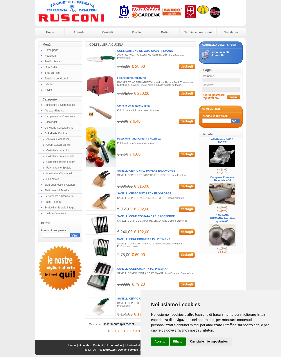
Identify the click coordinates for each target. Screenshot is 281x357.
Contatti (107, 32)
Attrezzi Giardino (54, 110)
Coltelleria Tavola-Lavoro (60, 161)
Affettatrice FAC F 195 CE (222, 141)
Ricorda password (213, 95)
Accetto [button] (160, 341)
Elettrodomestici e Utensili (60, 184)
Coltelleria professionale (60, 156)
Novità (48, 89)
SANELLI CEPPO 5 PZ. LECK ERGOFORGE (144, 193)
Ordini (165, 32)
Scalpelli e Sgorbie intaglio (60, 207)
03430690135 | (108, 349)
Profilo (136, 32)
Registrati (50, 55)
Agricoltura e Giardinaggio (60, 104)
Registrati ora (210, 98)
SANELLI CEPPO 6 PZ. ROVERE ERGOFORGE (146, 170)
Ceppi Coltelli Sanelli (58, 144)
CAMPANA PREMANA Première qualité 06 (222, 218)
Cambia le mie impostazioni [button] (209, 341)
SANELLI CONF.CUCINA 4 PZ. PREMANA (142, 268)
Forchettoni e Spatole (58, 167)
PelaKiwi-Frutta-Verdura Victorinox (139, 138)
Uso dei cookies (128, 349)
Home (50, 32)
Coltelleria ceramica (57, 150)
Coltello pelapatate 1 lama (133, 105)
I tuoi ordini (51, 67)
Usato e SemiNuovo (56, 213)
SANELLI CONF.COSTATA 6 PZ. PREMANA (143, 239)
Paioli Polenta (53, 201)
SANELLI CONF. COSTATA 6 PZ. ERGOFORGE (146, 216)
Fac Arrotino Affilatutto (131, 77)
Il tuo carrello (52, 72)
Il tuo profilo (114, 345)
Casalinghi (51, 122)
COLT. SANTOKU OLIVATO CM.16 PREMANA (145, 50)
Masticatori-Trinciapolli (59, 173)
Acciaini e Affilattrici (57, 139)
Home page (51, 50)
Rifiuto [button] (177, 341)
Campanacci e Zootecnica (60, 116)
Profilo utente (52, 61)
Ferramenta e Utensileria (59, 196)
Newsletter (231, 32)
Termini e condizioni (198, 32)
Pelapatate (52, 179)
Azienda (78, 32)
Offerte (48, 84)
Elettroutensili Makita (57, 190)
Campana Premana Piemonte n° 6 (222, 179)
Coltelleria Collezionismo (59, 127)
